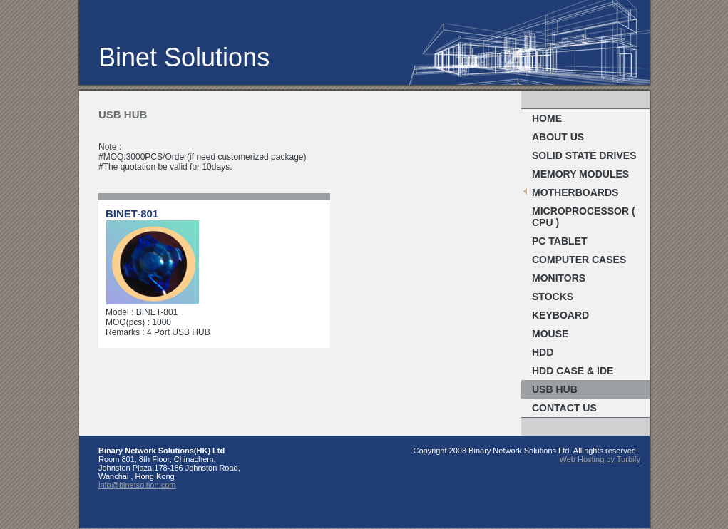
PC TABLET (560, 241)
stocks (552, 296)
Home (547, 118)
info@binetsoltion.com (136, 485)
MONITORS (558, 278)
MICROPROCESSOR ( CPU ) (583, 216)
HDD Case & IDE (572, 370)
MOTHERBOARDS (575, 192)
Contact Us (564, 408)
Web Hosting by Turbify (599, 459)
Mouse (550, 333)
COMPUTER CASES (579, 259)
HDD (542, 352)
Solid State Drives (584, 155)
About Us (558, 137)
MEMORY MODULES (580, 174)
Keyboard (560, 315)
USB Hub (555, 389)
